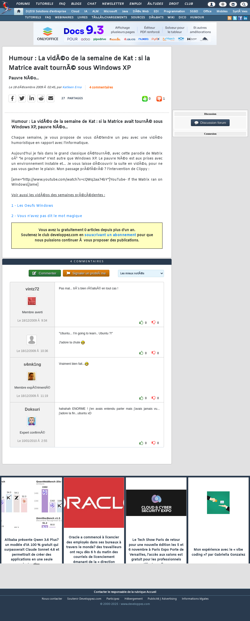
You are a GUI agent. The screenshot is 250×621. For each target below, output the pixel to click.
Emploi (135, 4)
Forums (23, 4)
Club (188, 4)
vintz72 (32, 303)
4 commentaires (101, 92)
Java (125, 11)
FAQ (62, 4)
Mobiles (222, 11)
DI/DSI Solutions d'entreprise (46, 11)
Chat (92, 4)
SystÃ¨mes (240, 11)
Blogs (76, 4)
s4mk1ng (32, 379)
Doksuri (32, 424)
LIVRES (82, 17)
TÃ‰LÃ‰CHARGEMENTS (109, 17)
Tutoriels (44, 4)
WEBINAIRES (64, 17)
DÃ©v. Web (141, 11)
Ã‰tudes (155, 4)
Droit (174, 4)
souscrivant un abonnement (110, 240)
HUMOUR (197, 17)
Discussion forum (210, 123)
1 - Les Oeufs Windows (32, 210)
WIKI (171, 17)
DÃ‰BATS (156, 17)
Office (207, 11)
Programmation (174, 11)
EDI (156, 11)
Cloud (75, 11)
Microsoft (110, 11)
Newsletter (113, 4)
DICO (182, 17)
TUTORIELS (33, 17)
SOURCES (138, 17)
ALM (95, 11)
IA (85, 11)
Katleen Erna (71, 92)
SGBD (194, 11)
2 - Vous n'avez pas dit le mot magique (46, 221)
